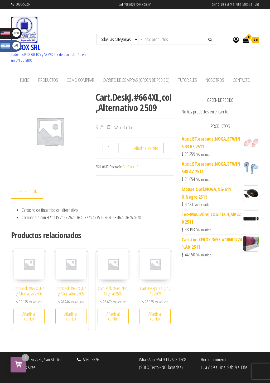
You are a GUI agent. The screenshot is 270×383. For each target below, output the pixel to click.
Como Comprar (80, 80)
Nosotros (215, 80)
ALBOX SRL (25, 47)
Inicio (25, 80)
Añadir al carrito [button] (29, 316)
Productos (48, 80)
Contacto (241, 80)
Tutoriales (187, 80)
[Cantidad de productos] (111, 148)
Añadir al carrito (146, 148)
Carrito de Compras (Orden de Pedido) (136, 80)
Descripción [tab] (26, 191)
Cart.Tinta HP (130, 166)
